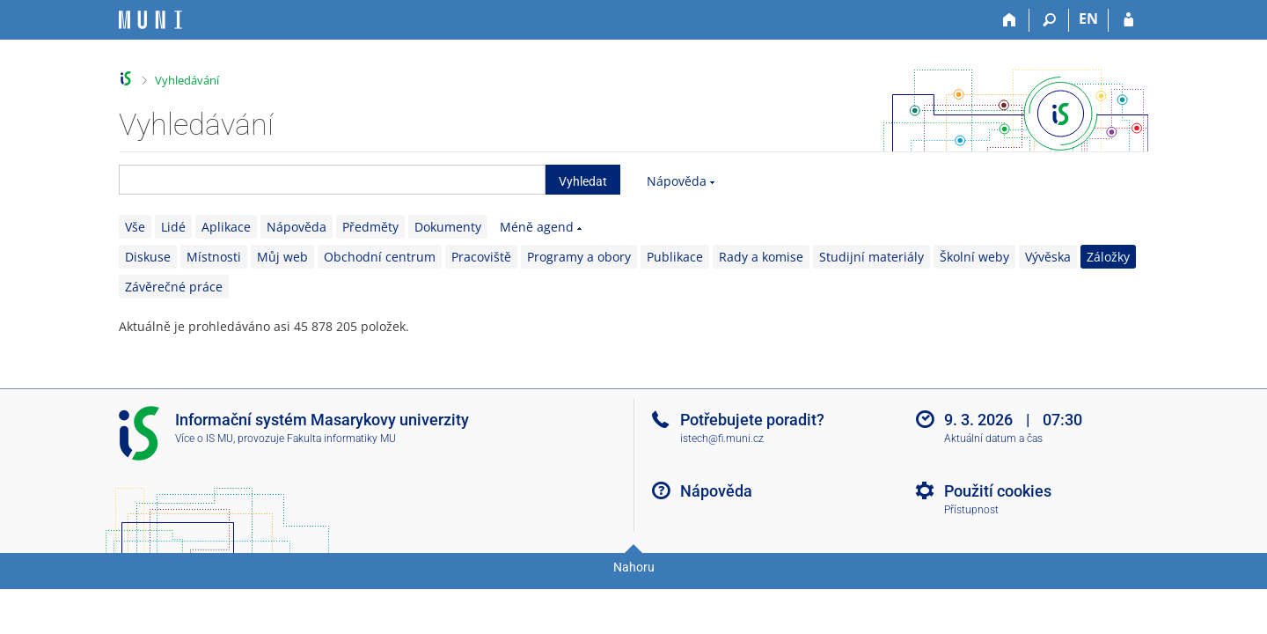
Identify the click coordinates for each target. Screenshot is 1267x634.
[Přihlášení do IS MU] (1128, 20)
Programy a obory (579, 256)
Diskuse (148, 256)
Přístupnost (971, 510)
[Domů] (1009, 20)
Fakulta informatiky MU (341, 438)
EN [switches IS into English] (1088, 18)
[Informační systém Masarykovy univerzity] (150, 20)
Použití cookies (997, 491)
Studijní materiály (871, 256)
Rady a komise (761, 256)
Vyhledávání (187, 80)
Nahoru (634, 567)
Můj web (282, 256)
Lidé (173, 226)
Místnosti (214, 256)
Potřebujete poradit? (752, 419)
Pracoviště (481, 256)
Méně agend (537, 226)
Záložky (1108, 256)
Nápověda (677, 181)
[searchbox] (332, 180)
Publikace (675, 256)
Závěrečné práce (174, 286)
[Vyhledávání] (1049, 20)
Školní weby (974, 256)
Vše (135, 226)
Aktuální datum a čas (993, 438)
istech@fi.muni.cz (722, 438)
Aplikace (226, 226)
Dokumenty (447, 226)
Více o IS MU (204, 438)
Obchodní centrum (380, 256)
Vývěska (1048, 256)
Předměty (370, 226)
